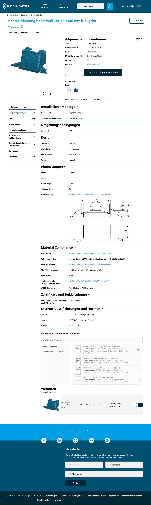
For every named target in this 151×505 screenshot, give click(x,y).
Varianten (43, 32)
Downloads (29, 32)
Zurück (136, 21)
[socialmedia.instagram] (75, 441)
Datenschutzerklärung (131, 496)
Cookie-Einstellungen (47, 496)
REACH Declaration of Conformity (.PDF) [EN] (101, 368)
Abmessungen (22, 124)
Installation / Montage (22, 107)
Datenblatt (14, 32)
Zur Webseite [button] (63, 6)
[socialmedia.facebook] (44, 441)
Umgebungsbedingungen (22, 113)
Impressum (114, 496)
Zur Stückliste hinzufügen (103, 73)
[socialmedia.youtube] (91, 441)
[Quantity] (74, 73)
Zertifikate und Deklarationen (22, 137)
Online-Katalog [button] (44, 6)
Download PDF (93, 65)
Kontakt (58, 500)
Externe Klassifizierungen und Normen (22, 144)
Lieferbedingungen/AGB (71, 496)
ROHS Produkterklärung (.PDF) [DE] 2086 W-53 (102, 347)
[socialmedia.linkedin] (59, 441)
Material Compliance (22, 130)
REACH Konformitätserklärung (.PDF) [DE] (100, 359)
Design (22, 119)
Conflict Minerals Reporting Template (98, 378)
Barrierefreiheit (44, 500)
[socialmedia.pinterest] (107, 441)
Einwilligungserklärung (95, 496)
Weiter (75, 483)
